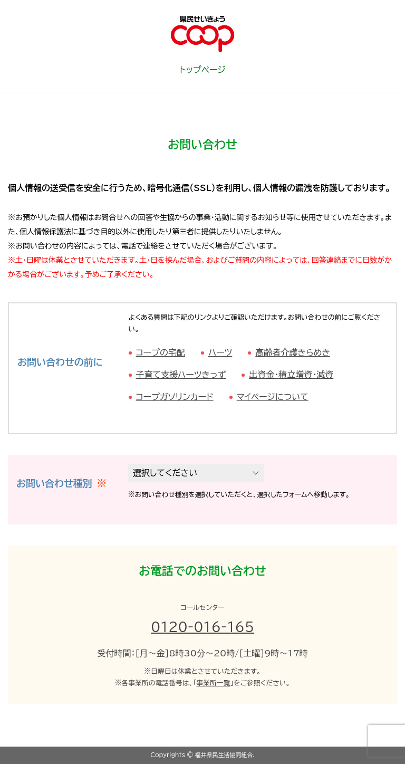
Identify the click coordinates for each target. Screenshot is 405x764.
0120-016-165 (202, 626)
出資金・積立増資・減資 (291, 374)
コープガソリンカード (175, 397)
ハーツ (220, 352)
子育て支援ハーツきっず (181, 374)
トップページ (202, 69)
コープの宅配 (160, 352)
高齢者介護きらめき (292, 352)
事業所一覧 (213, 683)
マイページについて (272, 397)
